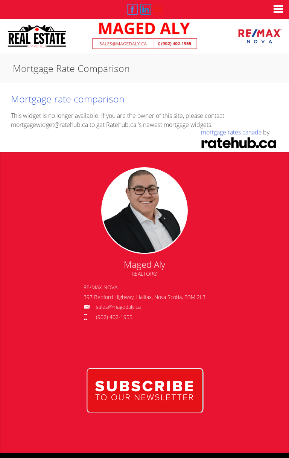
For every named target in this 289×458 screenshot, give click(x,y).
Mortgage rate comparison (68, 98)
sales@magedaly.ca (118, 306)
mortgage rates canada (231, 132)
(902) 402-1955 (114, 317)
